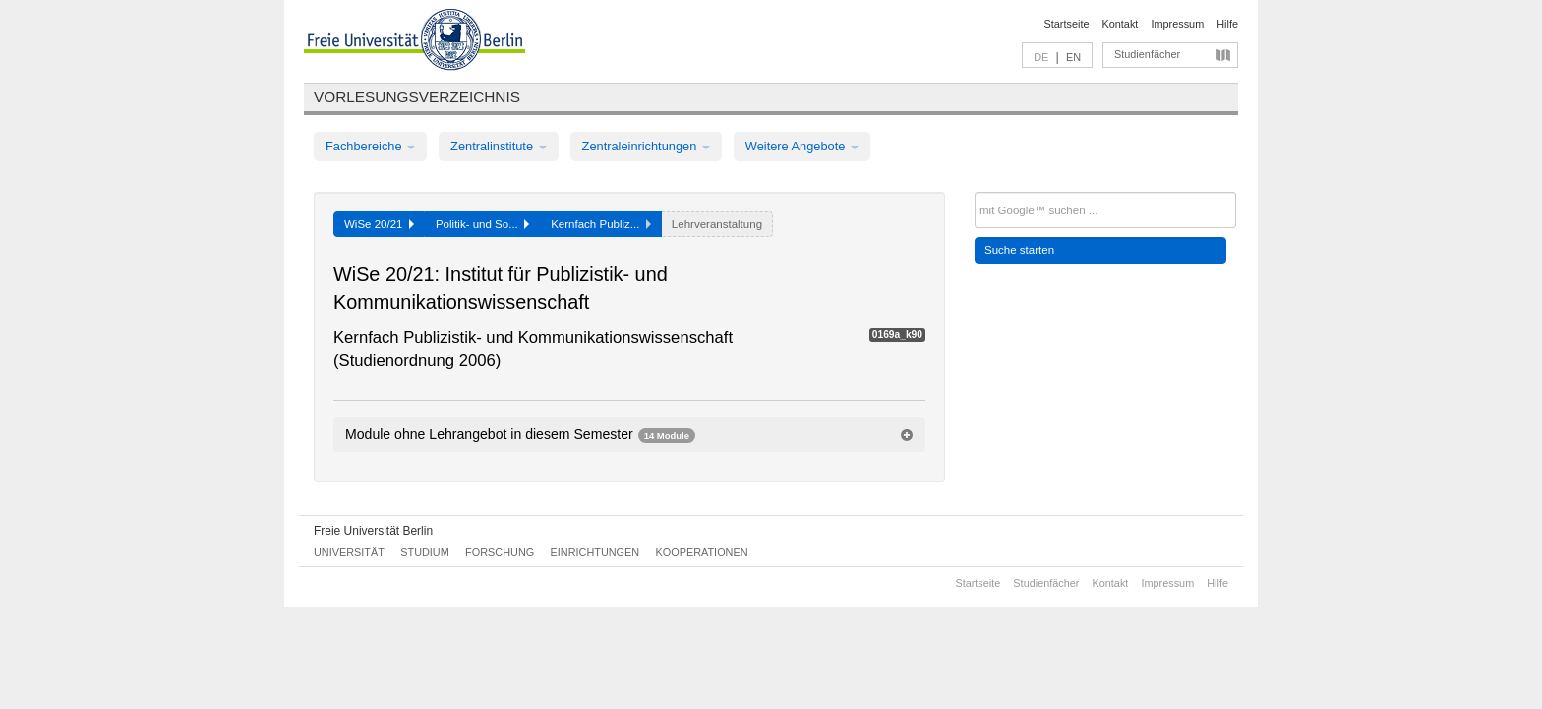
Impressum (1177, 24)
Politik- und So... (482, 224)
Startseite (1067, 24)
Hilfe (1227, 24)
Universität (349, 552)
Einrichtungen (595, 552)
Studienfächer (1147, 54)
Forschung (499, 552)
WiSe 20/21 (379, 224)
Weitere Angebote (802, 146)
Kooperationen (702, 552)
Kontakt (1120, 24)
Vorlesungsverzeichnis (417, 97)
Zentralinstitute (498, 146)
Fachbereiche (370, 146)
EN (1073, 57)
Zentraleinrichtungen (646, 146)
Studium (424, 552)
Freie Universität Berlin (373, 531)
